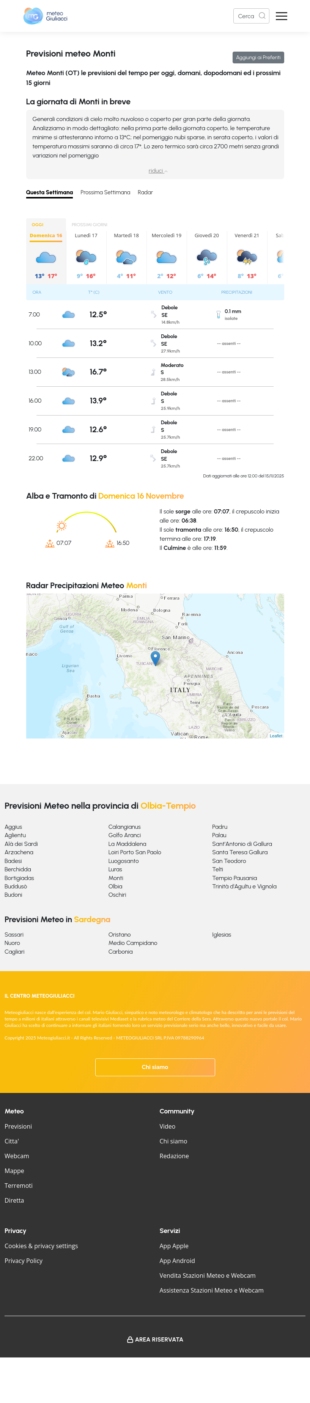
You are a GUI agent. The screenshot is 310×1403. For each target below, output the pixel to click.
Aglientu (15, 835)
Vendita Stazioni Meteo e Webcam (208, 1275)
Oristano (120, 934)
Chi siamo (155, 1067)
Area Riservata (159, 1339)
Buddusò (16, 886)
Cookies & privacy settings (41, 1246)
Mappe (14, 1171)
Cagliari (15, 951)
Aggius (13, 826)
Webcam (17, 1156)
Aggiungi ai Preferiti (258, 57)
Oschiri (117, 894)
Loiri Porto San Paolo (135, 852)
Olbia (116, 886)
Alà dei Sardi (21, 843)
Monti (116, 878)
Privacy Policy (23, 1261)
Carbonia (121, 951)
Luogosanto (124, 860)
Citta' (12, 1141)
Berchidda (18, 869)
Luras (115, 869)
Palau (219, 835)
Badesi (13, 860)
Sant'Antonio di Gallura (242, 843)
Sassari (14, 934)
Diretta (14, 1200)
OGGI (38, 224)
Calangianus (125, 826)
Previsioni (18, 1126)
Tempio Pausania (234, 878)
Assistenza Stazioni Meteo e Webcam (212, 1290)
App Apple (174, 1246)
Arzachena (19, 852)
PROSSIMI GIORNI (89, 224)
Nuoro (12, 942)
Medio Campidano (133, 942)
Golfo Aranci (125, 835)
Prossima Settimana (105, 192)
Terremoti (19, 1185)
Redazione (174, 1156)
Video (168, 1126)
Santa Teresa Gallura (240, 852)
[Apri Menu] (281, 16)
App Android (177, 1261)
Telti (217, 869)
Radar (145, 192)
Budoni (13, 894)
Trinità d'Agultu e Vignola (244, 886)
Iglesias (221, 934)
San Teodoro (229, 860)
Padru (219, 826)
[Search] (251, 16)
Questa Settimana (49, 192)
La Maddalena (127, 843)
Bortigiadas (19, 878)
